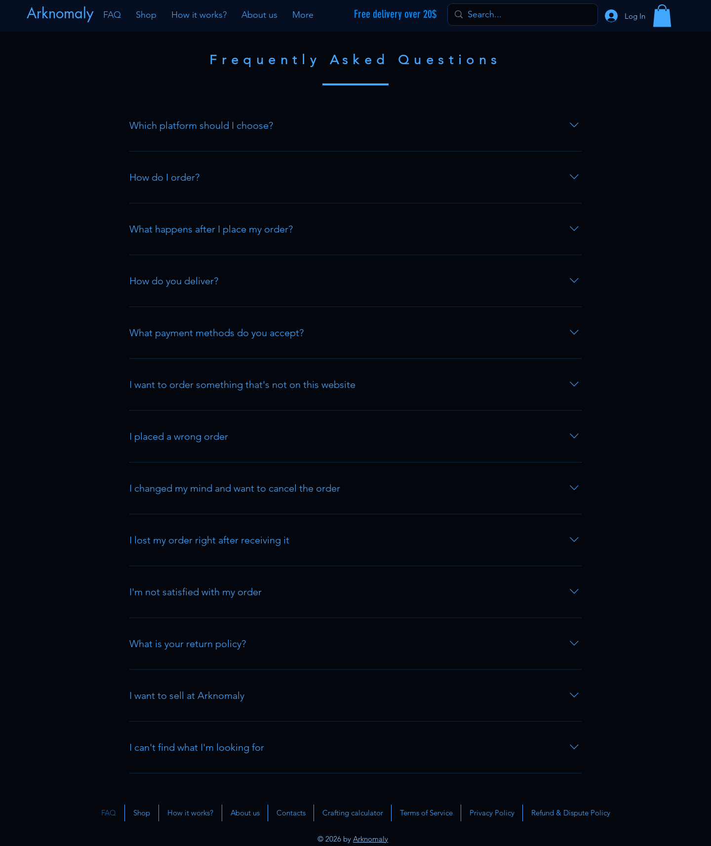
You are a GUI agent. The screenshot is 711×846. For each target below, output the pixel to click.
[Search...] (522, 14)
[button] (662, 15)
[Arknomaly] (61, 13)
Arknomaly (370, 839)
